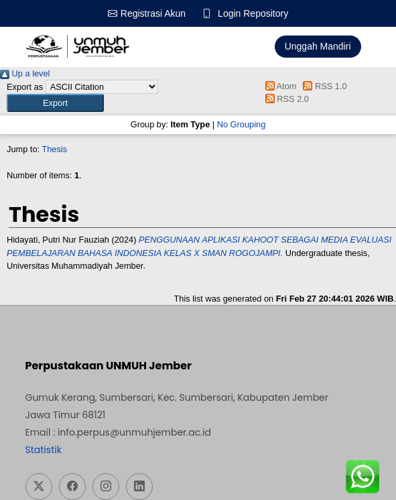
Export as (25, 87)
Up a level (25, 73)
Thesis (54, 149)
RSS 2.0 (285, 99)
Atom (278, 86)
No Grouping (241, 124)
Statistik (43, 449)
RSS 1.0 (323, 86)
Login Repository (253, 13)
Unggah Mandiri (318, 46)
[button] (55, 103)
